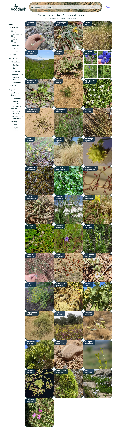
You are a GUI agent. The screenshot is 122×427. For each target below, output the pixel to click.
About (108, 7)
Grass (15, 40)
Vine (14, 42)
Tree (14, 30)
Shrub (15, 32)
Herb (14, 37)
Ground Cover (17, 35)
